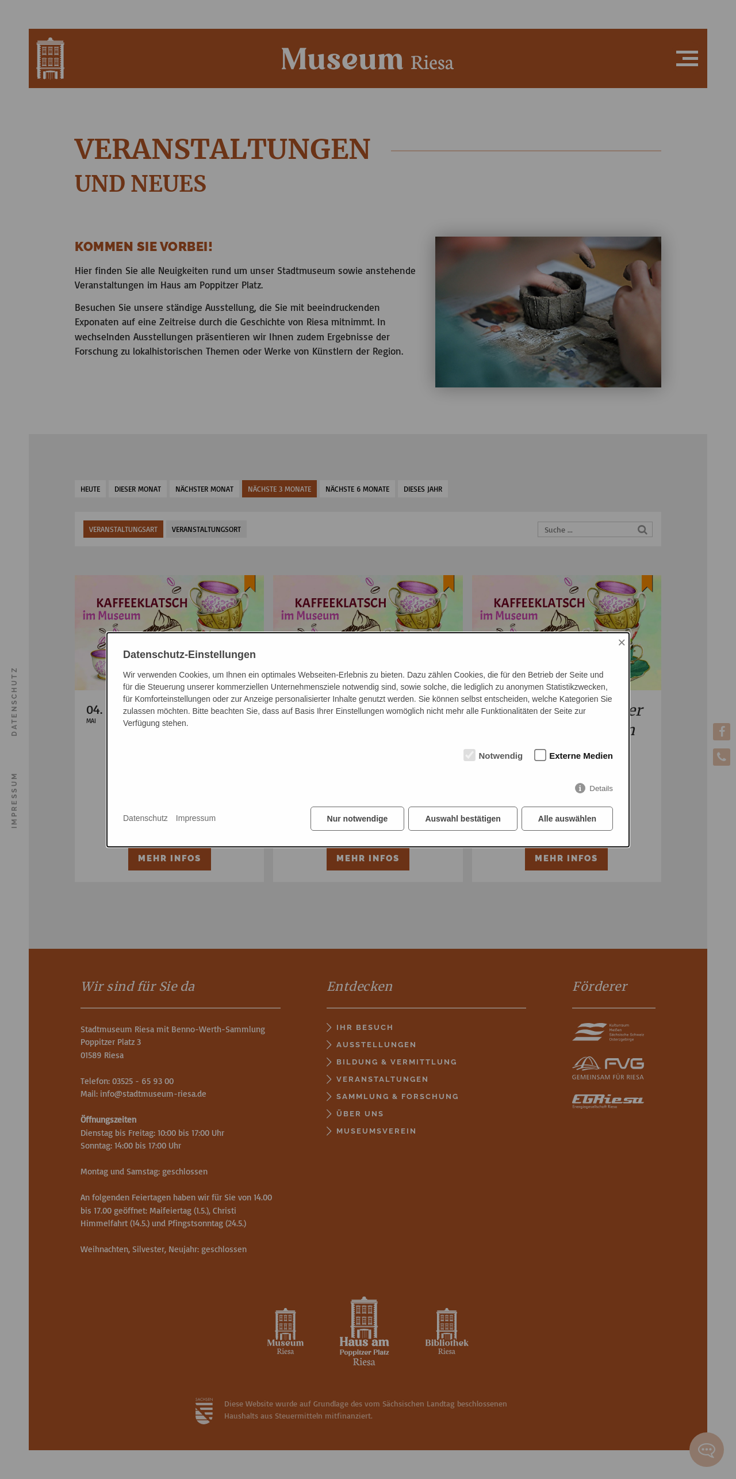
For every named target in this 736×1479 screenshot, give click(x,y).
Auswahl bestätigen (462, 818)
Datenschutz (145, 818)
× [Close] (622, 642)
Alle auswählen (567, 818)
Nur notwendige (357, 818)
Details (601, 788)
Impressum (196, 818)
